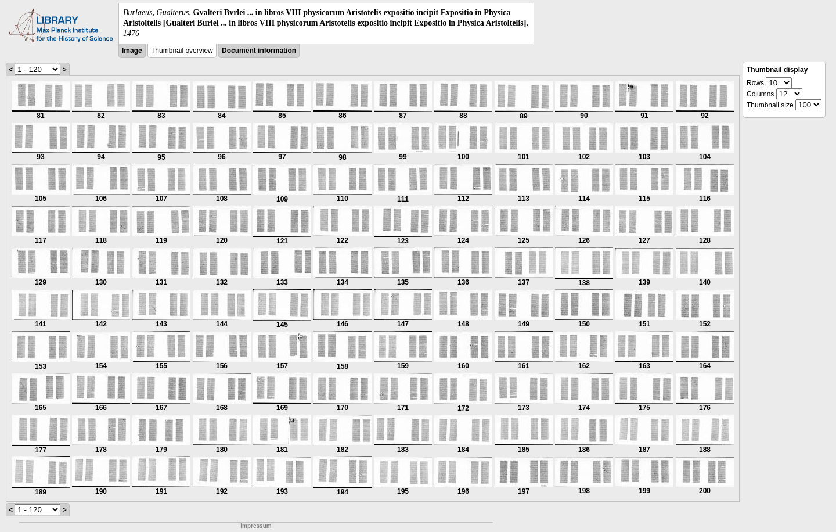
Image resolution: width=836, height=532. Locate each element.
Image (132, 50)
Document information (259, 50)
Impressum (255, 526)
